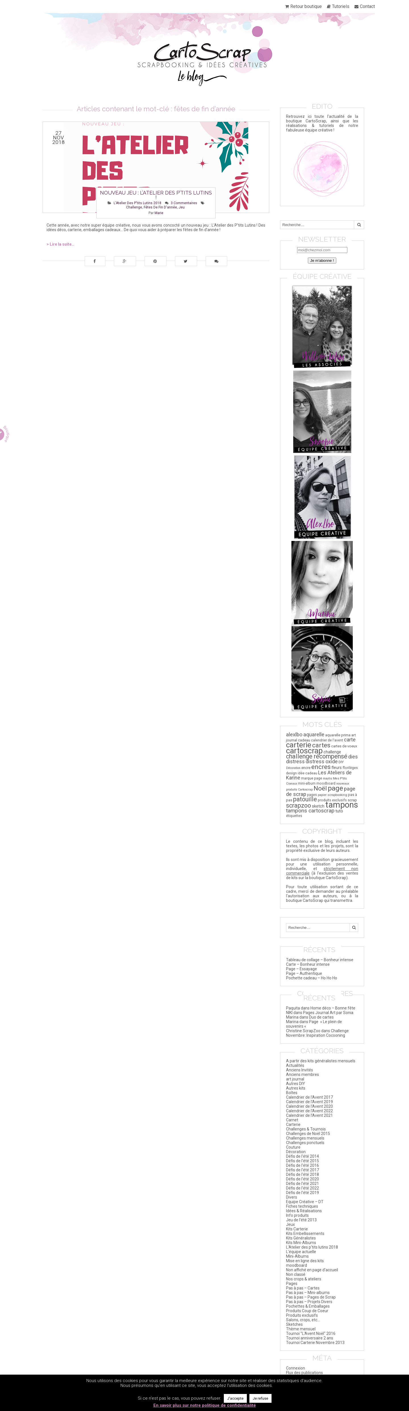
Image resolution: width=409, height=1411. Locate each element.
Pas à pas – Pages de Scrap (311, 1297)
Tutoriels (340, 6)
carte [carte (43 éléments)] (350, 740)
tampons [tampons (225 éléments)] (341, 805)
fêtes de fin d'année (160, 207)
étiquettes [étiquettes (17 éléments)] (294, 816)
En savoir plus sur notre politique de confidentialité (204, 1405)
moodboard (296, 1265)
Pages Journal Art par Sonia (328, 1012)
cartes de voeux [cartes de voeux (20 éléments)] (344, 746)
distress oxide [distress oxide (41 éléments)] (322, 761)
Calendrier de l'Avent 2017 (309, 1097)
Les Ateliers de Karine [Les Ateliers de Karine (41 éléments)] (319, 775)
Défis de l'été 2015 (302, 1161)
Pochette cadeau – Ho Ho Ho (311, 978)
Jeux (290, 1224)
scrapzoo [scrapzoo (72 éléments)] (298, 805)
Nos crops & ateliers (303, 1279)
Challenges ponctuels (305, 1142)
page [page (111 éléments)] (335, 788)
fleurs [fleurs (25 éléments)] (336, 767)
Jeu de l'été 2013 (301, 1220)
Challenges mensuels (305, 1138)
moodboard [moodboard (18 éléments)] (325, 783)
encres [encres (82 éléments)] (321, 766)
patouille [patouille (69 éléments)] (305, 799)
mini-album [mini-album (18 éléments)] (307, 783)
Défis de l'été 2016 (302, 1165)
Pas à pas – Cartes (303, 1288)
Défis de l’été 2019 (302, 1192)
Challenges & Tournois (306, 1129)
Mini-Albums (297, 1256)
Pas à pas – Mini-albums (308, 1292)
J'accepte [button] (235, 1398)
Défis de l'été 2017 (302, 1170)
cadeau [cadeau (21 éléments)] (304, 740)
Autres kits (295, 1088)
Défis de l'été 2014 (302, 1156)
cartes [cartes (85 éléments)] (321, 745)
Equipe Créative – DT (305, 1201)
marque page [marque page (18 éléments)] (311, 778)
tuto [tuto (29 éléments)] (339, 811)
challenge (134, 207)
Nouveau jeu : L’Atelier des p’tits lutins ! (156, 195)
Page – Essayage (301, 969)
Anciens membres (302, 1074)
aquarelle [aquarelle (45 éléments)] (313, 734)
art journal (295, 1079)
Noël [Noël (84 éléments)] (320, 788)
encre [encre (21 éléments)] (305, 768)
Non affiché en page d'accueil (312, 1270)
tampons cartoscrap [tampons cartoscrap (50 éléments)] (310, 810)
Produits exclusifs (302, 1315)
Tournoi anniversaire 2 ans (309, 1338)
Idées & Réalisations (304, 1211)
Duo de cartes (321, 1017)
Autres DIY (295, 1083)
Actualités (295, 1065)
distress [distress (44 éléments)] (295, 761)
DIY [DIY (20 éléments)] (341, 762)
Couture (293, 1147)
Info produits (297, 1215)
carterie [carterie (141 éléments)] (298, 745)
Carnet (292, 1120)
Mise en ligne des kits (305, 1261)
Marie (159, 213)
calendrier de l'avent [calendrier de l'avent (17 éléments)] (327, 740)
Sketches (294, 1324)
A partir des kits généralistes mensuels (320, 1061)
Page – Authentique (304, 973)
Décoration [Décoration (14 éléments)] (293, 768)
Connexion (295, 1368)
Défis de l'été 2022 (302, 1188)
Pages (291, 1283)
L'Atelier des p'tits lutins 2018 (137, 203)
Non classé (295, 1274)
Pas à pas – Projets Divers (309, 1301)
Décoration (296, 1151)
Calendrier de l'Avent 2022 (309, 1111)
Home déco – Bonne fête (332, 1008)
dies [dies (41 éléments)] (353, 757)
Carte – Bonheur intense (308, 964)
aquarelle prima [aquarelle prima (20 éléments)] (337, 735)
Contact (367, 6)
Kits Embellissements (305, 1233)
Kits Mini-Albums (301, 1242)
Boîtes (291, 1092)
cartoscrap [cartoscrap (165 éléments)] (304, 750)
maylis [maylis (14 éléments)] (327, 778)
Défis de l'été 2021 (302, 1183)
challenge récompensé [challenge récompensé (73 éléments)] (316, 756)
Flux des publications (304, 1372)
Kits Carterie (297, 1229)
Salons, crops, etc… (303, 1320)
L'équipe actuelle (301, 1251)
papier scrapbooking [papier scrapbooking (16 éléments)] (332, 795)
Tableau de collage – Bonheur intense (319, 960)
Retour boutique (306, 6)
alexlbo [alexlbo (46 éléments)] (294, 734)
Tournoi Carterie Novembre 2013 (315, 1342)
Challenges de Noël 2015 (308, 1133)
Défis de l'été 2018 (302, 1174)
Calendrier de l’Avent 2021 (309, 1115)
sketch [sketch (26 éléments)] (318, 806)
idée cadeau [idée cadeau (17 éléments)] (307, 773)
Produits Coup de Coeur (307, 1310)
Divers (291, 1197)
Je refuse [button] (260, 1398)
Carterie (293, 1124)
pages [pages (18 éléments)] (312, 795)
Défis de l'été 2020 (302, 1179)
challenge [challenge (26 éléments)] (332, 751)
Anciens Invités (299, 1070)
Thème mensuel (301, 1329)
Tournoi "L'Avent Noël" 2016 (310, 1333)
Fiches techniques (302, 1206)
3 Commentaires (184, 203)
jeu (182, 207)
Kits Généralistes (301, 1238)
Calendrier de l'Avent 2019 (309, 1101)
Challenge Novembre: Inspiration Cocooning (317, 1033)
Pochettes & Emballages (308, 1306)
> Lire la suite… (60, 244)
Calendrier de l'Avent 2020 (309, 1106)
